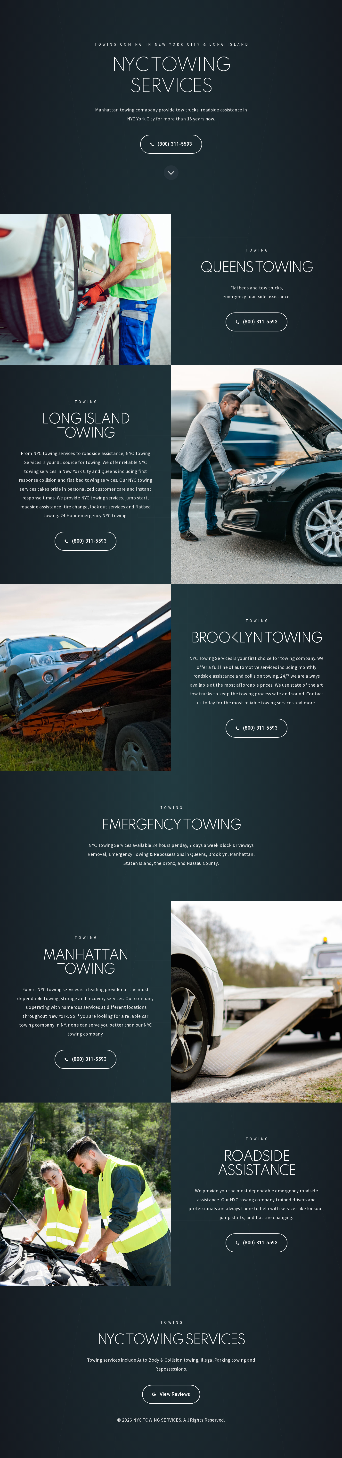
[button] (171, 144)
